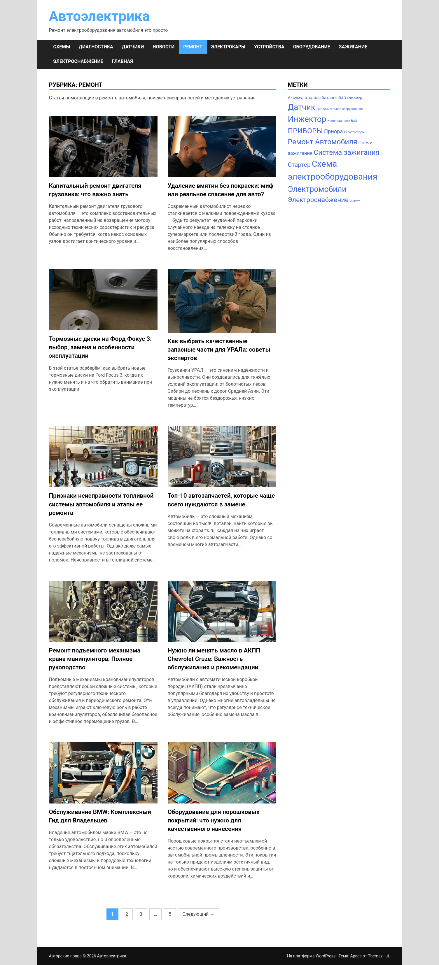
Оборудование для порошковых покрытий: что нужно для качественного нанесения (214, 820)
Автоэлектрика (99, 16)
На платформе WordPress (312, 956)
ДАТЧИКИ (133, 47)
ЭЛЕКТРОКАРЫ (228, 47)
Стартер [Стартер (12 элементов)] (299, 164)
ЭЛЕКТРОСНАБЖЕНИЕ (78, 61)
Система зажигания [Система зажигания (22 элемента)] (347, 152)
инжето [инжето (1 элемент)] (355, 201)
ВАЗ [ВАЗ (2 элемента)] (342, 98)
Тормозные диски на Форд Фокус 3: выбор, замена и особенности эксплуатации (100, 347)
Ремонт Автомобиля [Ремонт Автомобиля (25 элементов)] (322, 142)
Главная (122, 61)
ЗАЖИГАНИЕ (353, 47)
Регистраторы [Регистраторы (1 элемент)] (354, 132)
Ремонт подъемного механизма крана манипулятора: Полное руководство (95, 659)
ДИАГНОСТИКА (96, 47)
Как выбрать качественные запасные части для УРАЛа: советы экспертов (219, 350)
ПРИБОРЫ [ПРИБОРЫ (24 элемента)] (305, 131)
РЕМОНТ (192, 47)
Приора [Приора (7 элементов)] (333, 131)
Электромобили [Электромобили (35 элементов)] (317, 189)
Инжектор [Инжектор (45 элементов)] (307, 119)
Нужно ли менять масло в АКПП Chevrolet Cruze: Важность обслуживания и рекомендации (214, 659)
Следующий (198, 914)
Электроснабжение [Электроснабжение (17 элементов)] (318, 200)
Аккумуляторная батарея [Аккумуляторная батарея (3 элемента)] (313, 97)
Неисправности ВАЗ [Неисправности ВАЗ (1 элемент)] (342, 121)
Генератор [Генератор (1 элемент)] (354, 98)
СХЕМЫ (61, 47)
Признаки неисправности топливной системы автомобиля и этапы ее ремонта (101, 504)
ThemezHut (378, 956)
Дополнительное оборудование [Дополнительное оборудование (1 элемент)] (339, 109)
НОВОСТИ (163, 47)
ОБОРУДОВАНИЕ (311, 47)
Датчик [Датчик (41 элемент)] (301, 107)
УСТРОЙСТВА (269, 47)
